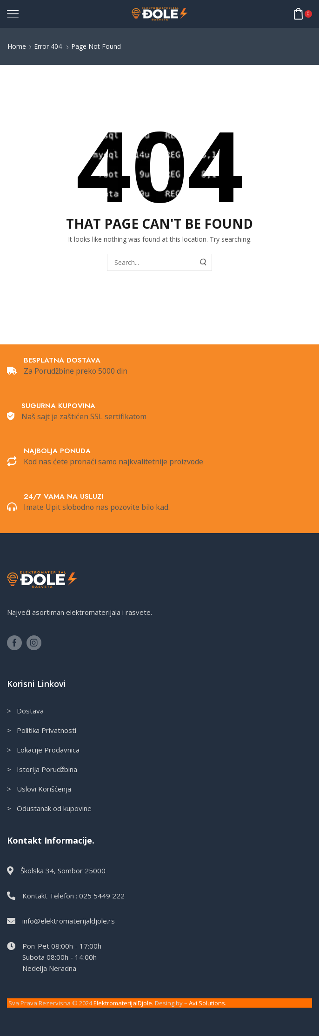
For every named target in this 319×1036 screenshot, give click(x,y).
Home (16, 46)
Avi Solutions (207, 1003)
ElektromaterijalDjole (122, 1003)
